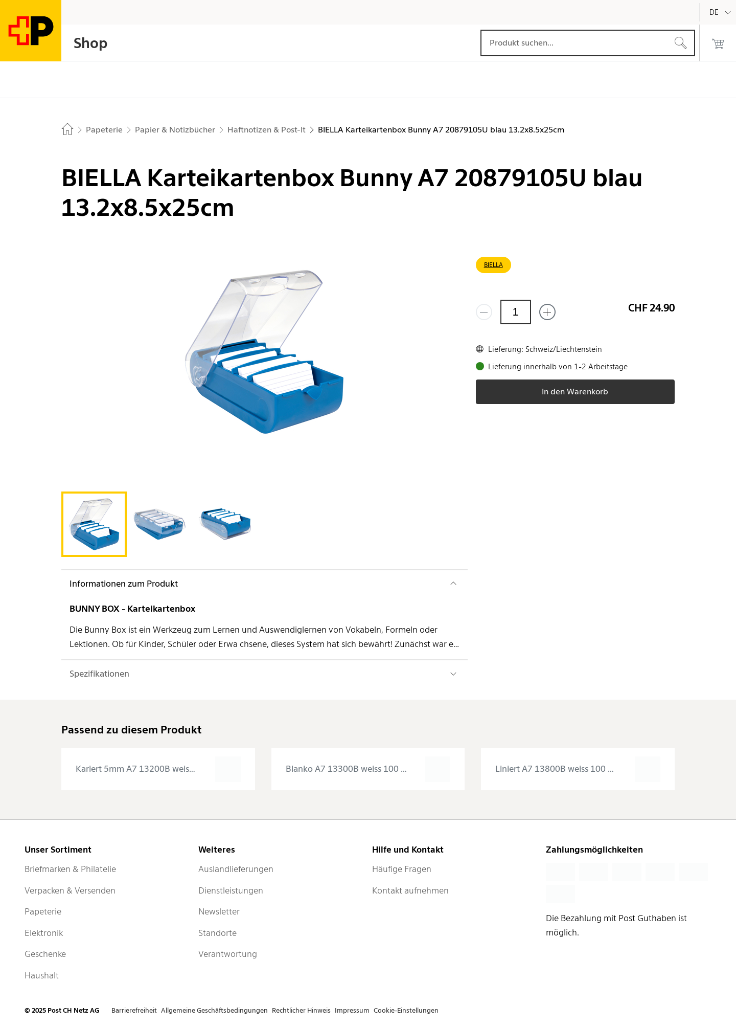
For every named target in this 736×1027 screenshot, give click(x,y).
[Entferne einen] (484, 312)
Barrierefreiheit (134, 1010)
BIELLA (493, 265)
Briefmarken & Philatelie (70, 869)
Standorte (217, 933)
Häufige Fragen (401, 869)
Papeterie (43, 911)
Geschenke (45, 954)
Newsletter (219, 911)
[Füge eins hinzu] (547, 312)
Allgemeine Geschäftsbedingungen (214, 1010)
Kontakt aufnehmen (410, 890)
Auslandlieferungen (235, 869)
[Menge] (515, 312)
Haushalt (42, 975)
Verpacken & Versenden (70, 890)
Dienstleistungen (230, 890)
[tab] (94, 524)
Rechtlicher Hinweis (301, 1010)
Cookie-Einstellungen (406, 1010)
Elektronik (44, 933)
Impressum (352, 1010)
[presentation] (158, 769)
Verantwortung (227, 954)
